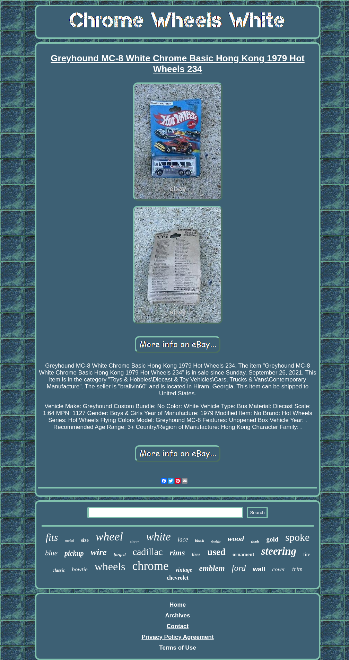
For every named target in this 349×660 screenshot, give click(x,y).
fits (52, 537)
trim (297, 569)
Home (177, 604)
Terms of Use (177, 647)
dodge (215, 541)
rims (177, 552)
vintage (184, 570)
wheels (110, 566)
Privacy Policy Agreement (177, 637)
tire (306, 554)
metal (69, 540)
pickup (74, 553)
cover (278, 569)
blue (51, 553)
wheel (109, 536)
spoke (297, 537)
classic (59, 570)
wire (99, 552)
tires (196, 554)
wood (235, 538)
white (158, 536)
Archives (177, 615)
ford (239, 568)
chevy (134, 541)
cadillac (148, 551)
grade (255, 541)
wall (259, 569)
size (85, 540)
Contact (178, 626)
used (216, 552)
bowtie (79, 569)
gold (272, 539)
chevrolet (178, 578)
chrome (150, 566)
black (199, 540)
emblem (212, 568)
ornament (243, 554)
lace (183, 539)
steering (279, 551)
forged (120, 554)
